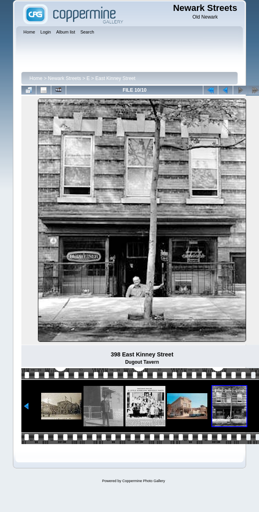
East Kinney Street (115, 78)
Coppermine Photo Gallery (143, 481)
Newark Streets (64, 78)
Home (35, 78)
